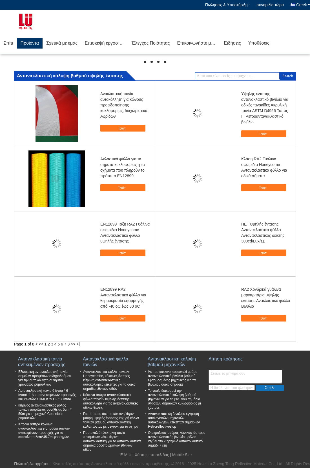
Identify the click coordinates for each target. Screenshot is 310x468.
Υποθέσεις (258, 43)
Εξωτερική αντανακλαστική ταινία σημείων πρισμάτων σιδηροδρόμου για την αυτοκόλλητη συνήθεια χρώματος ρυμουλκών (44, 378)
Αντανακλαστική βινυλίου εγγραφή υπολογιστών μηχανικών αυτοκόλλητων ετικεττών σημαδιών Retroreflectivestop (174, 420)
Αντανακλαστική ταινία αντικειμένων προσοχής (41, 362)
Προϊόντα (30, 43)
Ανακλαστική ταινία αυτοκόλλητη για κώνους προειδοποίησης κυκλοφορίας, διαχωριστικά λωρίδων (123, 105)
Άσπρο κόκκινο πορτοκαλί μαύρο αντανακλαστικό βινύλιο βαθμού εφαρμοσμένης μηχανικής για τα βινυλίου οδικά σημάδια (172, 378)
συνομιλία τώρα (270, 5)
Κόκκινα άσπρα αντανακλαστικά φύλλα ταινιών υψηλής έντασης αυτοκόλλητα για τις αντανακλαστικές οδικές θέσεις (110, 401)
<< (41, 344)
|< (36, 344)
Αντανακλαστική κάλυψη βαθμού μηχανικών (172, 362)
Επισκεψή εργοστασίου (106, 43)
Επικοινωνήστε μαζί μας (198, 43)
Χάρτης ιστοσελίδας (152, 454)
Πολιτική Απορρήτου (31, 464)
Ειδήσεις (232, 43)
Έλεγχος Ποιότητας (151, 43)
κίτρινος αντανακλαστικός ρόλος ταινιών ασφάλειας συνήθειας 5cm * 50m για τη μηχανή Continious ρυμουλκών (45, 411)
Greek (303, 5)
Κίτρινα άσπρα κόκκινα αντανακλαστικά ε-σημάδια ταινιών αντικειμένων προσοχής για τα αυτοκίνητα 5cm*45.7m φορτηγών (44, 430)
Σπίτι (8, 43)
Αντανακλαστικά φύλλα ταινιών (105, 362)
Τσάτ (126, 128)
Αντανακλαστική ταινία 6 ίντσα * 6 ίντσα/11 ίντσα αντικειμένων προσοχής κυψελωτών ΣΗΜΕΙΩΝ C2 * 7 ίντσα (47, 395)
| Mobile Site (181, 454)
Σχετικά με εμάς (62, 43)
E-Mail (126, 454)
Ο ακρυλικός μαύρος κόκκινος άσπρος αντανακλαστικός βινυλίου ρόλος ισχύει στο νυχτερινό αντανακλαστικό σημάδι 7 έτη (176, 439)
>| (78, 344)
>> (73, 344)
